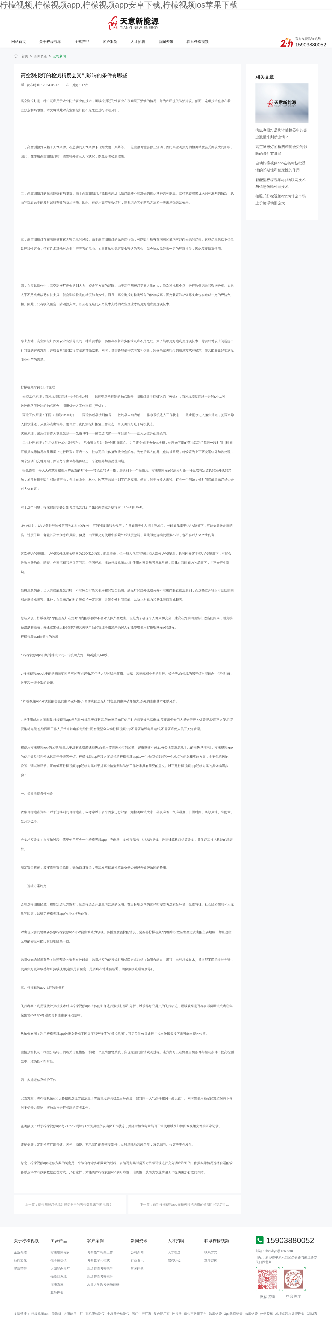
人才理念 (174, 1233)
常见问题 (137, 1249)
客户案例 (166, 19)
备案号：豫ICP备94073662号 (169, 1306)
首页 (25, 37)
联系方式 (210, 1233)
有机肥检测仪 (95, 1294)
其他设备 (56, 1273)
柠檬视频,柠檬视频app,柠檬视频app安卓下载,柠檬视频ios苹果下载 (119, 4)
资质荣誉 (20, 1249)
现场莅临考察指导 (100, 1249)
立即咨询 (210, 1241)
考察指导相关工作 (100, 1233)
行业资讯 (137, 1241)
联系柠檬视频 (253, 19)
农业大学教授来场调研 (103, 1265)
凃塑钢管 (251, 1294)
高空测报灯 (29, 82)
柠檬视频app (59, 1233)
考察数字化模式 (98, 1241)
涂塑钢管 (215, 1294)
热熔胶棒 (266, 1294)
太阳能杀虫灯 (60, 1249)
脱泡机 (56, 1294)
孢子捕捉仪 (58, 1241)
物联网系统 (58, 1257)
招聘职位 (174, 1241)
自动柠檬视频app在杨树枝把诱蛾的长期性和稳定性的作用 (194, 1185)
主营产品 (138, 19)
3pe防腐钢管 (233, 1294)
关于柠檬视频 (107, 19)
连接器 (177, 1294)
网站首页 (75, 19)
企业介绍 (20, 1233)
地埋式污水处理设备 (289, 1294)
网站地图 (6, 1315)
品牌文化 (20, 1241)
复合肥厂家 (162, 1294)
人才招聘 (193, 19)
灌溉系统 (56, 1265)
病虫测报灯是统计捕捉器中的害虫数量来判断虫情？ (75, 1185)
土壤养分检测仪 (118, 1294)
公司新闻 (59, 37)
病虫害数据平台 (195, 1294)
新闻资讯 (221, 19)
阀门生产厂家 (141, 1294)
